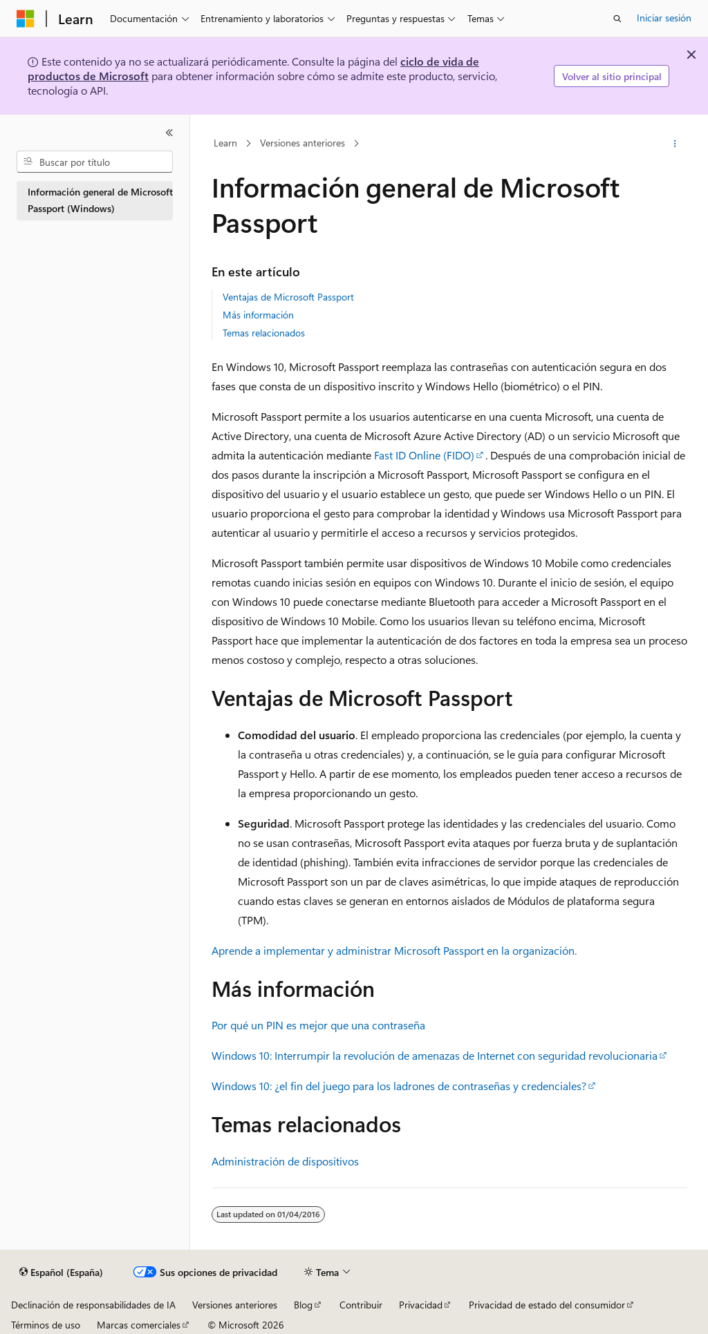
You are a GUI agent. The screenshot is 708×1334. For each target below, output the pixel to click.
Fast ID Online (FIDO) (424, 455)
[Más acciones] (674, 144)
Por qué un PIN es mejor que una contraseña (318, 1025)
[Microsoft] (26, 19)
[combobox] (95, 162)
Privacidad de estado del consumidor (547, 1304)
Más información (258, 314)
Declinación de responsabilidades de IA (93, 1304)
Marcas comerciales (138, 1324)
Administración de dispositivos (285, 1161)
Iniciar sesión (664, 17)
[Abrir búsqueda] (617, 18)
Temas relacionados (264, 332)
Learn (225, 143)
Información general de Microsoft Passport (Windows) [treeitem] (100, 200)
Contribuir (360, 1304)
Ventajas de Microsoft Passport (288, 296)
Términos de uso (45, 1324)
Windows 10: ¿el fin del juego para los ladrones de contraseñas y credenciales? (399, 1085)
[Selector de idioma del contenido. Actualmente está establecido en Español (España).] (61, 1272)
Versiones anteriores (302, 143)
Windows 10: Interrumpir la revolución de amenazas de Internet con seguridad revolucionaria (435, 1055)
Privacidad (420, 1304)
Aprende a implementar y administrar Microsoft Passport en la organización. (394, 950)
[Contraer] (169, 132)
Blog (303, 1304)
